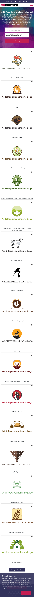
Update (17, 41)
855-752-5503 (9, 1)
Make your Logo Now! (17, 570)
